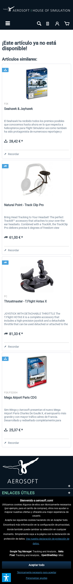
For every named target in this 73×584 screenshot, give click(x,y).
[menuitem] (7, 23)
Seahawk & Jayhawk (18, 109)
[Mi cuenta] (57, 23)
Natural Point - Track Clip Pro (24, 205)
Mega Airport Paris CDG (20, 397)
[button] (6, 577)
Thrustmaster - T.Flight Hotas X (25, 301)
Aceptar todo (36, 565)
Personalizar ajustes (36, 578)
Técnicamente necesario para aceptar (36, 572)
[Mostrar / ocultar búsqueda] (39, 23)
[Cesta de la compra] (67, 23)
